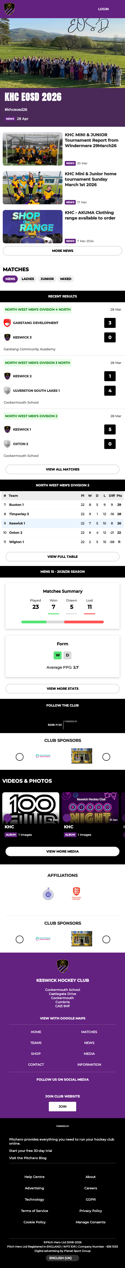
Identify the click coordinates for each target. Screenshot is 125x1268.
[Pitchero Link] (74, 726)
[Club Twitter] (67, 714)
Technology (34, 1199)
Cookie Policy (34, 1222)
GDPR (91, 1199)
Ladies (28, 279)
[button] (117, 118)
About (91, 1177)
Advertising (34, 1188)
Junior (47, 279)
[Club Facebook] (58, 714)
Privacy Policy (90, 1211)
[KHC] (30, 808)
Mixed (65, 279)
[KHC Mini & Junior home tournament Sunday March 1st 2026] (32, 188)
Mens (10, 279)
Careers (90, 1188)
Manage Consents (90, 1222)
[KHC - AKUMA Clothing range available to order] (32, 226)
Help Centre (34, 1177)
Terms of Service (34, 1211)
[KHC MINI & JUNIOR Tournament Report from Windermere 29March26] (32, 149)
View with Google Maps (62, 1018)
